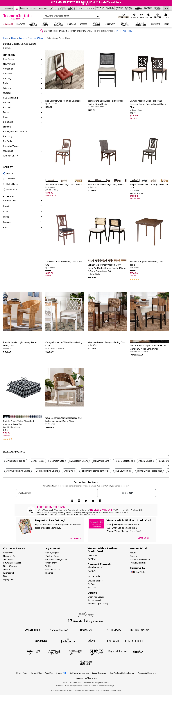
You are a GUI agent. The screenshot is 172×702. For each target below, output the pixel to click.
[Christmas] (41, 68)
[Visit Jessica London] (62, 8)
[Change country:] (132, 572)
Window (7, 88)
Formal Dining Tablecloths (149, 470)
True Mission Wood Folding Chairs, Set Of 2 (64, 264)
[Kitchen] (41, 107)
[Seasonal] (41, 73)
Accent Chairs (145, 461)
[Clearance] (41, 150)
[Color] (22, 211)
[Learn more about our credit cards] (143, 538)
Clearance (8, 150)
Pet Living (7, 136)
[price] (22, 227)
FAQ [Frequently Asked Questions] (5, 576)
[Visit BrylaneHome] (117, 652)
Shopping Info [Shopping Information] (9, 556)
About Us (133, 553)
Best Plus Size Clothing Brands (122, 673)
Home (5, 38)
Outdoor (7, 93)
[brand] (22, 206)
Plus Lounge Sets (123, 470)
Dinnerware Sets (101, 461)
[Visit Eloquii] (91, 8)
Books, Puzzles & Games (15, 131)
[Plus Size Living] (41, 97)
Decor (6, 112)
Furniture (23, 38)
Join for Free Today (123, 31)
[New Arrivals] (41, 63)
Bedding (7, 78)
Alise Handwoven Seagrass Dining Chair (107, 343)
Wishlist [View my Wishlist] (48, 566)
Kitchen (6, 107)
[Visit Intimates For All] (119, 8)
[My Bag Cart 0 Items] (166, 15)
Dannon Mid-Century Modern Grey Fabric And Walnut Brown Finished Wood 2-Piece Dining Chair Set (107, 269)
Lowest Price (11, 189)
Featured (10, 173)
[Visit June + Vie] (113, 640)
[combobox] (71, 16)
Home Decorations (124, 461)
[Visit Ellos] (71, 8)
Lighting (7, 126)
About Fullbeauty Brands (140, 559)
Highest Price (12, 184)
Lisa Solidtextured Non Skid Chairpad (64, 102)
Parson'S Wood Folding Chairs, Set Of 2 (107, 185)
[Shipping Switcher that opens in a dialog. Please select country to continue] (166, 8)
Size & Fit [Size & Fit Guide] (7, 569)
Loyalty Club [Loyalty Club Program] (8, 579)
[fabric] (22, 216)
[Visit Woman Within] (16, 8)
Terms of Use (36, 673)
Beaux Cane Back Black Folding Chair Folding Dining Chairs (107, 103)
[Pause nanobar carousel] (83, 4)
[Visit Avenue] (43, 8)
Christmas (8, 68)
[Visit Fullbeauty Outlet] (157, 8)
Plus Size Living (10, 97)
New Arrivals (9, 64)
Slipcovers (8, 122)
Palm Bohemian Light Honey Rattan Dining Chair (22, 345)
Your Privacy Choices (56, 673)
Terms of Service (110, 690)
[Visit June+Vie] (81, 8)
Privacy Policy (21, 673)
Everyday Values (11, 146)
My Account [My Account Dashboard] (52, 548)
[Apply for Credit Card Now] (152, 538)
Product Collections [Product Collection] (138, 563)
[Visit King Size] (148, 8)
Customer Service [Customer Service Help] (14, 548)
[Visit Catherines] (33, 8)
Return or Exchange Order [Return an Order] (56, 559)
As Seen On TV (10, 155)
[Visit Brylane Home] (138, 8)
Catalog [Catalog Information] (92, 592)
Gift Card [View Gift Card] (91, 584)
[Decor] (41, 112)
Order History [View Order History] (51, 563)
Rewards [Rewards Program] (49, 573)
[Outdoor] (41, 92)
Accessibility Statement (147, 673)
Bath (5, 83)
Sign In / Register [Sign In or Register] (52, 553)
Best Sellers (8, 59)
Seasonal (7, 73)
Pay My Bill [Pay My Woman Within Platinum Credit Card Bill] (92, 559)
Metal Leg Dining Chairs (47, 470)
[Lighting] (41, 126)
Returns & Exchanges (12, 563)
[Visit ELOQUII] (134, 640)
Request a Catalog (95, 600)
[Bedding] (41, 78)
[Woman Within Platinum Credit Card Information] (103, 550)
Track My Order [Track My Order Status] (52, 556)
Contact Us (7, 553)
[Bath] (41, 83)
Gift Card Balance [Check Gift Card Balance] (95, 581)
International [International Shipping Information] (8, 573)
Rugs (5, 117)
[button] (149, 15)
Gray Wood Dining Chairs (18, 470)
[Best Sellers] (41, 59)
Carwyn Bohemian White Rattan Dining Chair (64, 345)
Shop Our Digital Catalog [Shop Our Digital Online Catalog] (98, 603)
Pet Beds (7, 141)
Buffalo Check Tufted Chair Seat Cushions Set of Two (22, 424)
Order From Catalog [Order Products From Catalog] (96, 597)
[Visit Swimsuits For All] (100, 8)
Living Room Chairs (78, 461)
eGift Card (92, 587)
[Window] (41, 88)
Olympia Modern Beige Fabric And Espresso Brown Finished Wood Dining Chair (149, 105)
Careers (133, 556)
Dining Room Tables (15, 461)
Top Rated (10, 179)
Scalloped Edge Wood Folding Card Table (149, 264)
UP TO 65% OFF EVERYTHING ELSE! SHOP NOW (74, 2)
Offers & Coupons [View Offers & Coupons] (52, 569)
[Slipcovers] (41, 121)
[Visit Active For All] (110, 8)
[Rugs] (41, 117)
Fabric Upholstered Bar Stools (95, 470)
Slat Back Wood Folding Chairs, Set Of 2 (64, 185)
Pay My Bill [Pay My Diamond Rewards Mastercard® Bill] (92, 571)
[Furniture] (41, 102)
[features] (22, 222)
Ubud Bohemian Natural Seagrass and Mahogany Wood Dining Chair (64, 421)
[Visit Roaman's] (24, 8)
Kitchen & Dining (37, 38)
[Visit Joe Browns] (52, 8)
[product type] (22, 200)
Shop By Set (69, 470)
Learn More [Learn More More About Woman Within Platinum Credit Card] (92, 555)
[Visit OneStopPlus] (9, 8)
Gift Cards (94, 576)
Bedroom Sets (57, 461)
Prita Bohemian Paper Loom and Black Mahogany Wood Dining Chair (149, 348)
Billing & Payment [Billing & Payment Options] (10, 566)
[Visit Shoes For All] (129, 8)
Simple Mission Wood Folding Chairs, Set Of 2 (149, 187)
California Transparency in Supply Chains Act (88, 673)
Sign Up (127, 493)
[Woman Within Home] (17, 16)
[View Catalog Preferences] (76, 539)
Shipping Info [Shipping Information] (8, 559)
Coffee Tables (37, 461)
